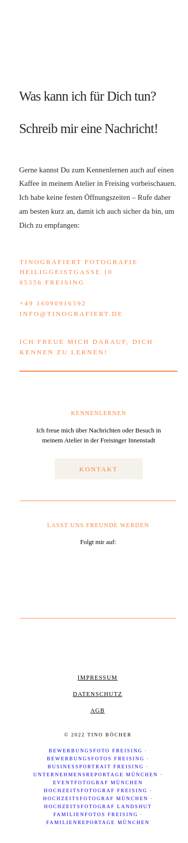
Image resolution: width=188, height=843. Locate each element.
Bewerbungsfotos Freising (96, 758)
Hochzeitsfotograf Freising (96, 790)
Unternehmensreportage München (95, 774)
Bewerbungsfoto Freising (96, 750)
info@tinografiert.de (71, 313)
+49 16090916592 (52, 303)
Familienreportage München (98, 822)
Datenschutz (97, 694)
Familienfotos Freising (95, 814)
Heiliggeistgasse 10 (66, 272)
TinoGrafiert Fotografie (78, 262)
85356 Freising (52, 282)
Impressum (98, 677)
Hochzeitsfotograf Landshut (98, 806)
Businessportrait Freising (96, 766)
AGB (97, 710)
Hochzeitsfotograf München (95, 798)
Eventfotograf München (98, 782)
